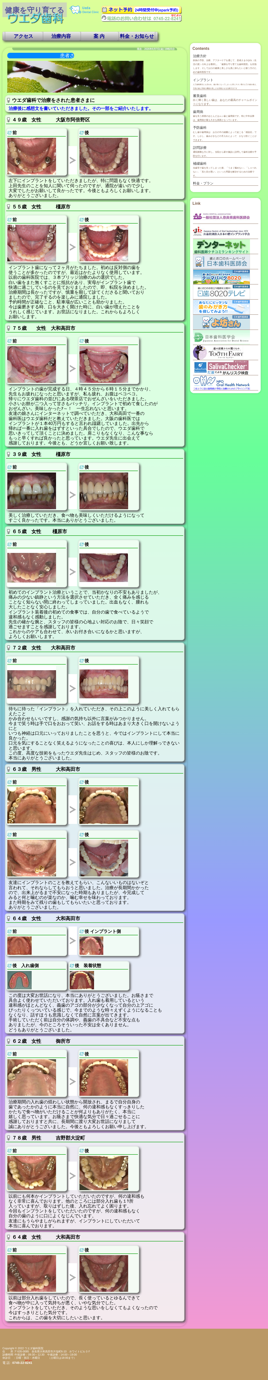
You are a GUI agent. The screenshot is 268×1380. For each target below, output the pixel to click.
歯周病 (198, 112)
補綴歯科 (200, 163)
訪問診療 (200, 148)
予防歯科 (200, 127)
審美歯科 (200, 96)
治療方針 (200, 56)
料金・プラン (203, 183)
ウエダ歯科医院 (34, 1348)
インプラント (203, 80)
